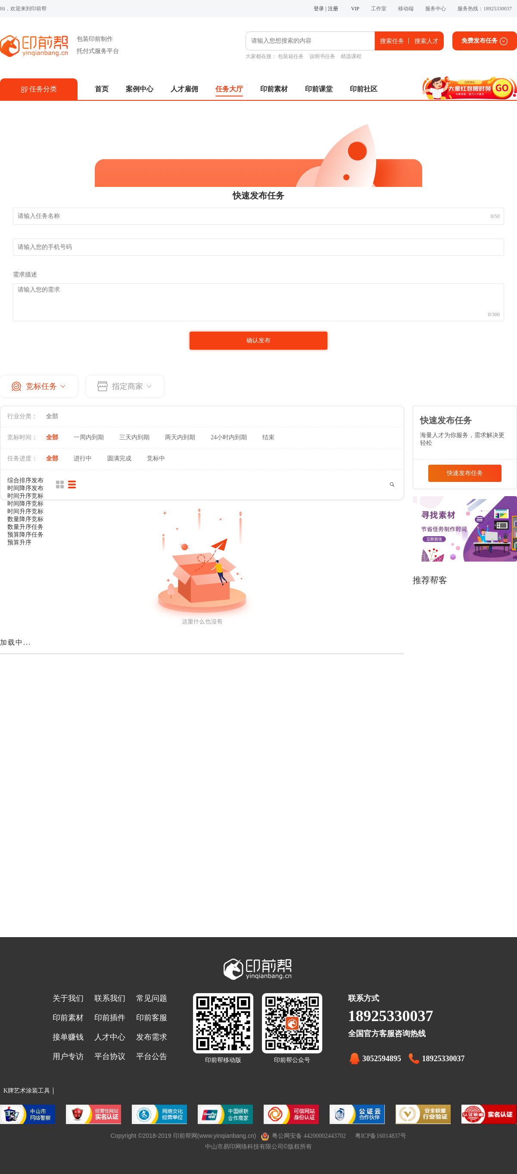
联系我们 (109, 998)
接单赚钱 (68, 1037)
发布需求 (151, 1037)
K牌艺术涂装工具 (26, 1090)
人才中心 (109, 1037)
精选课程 (351, 56)
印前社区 (363, 89)
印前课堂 (319, 89)
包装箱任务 (291, 56)
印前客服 (151, 1017)
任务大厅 (229, 89)
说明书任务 (322, 56)
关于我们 (68, 998)
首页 (102, 89)
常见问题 (151, 998)
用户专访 (68, 1056)
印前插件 (109, 1017)
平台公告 (151, 1056)
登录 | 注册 (325, 9)
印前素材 (274, 89)
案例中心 (139, 89)
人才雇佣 (184, 89)
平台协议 (109, 1056)
